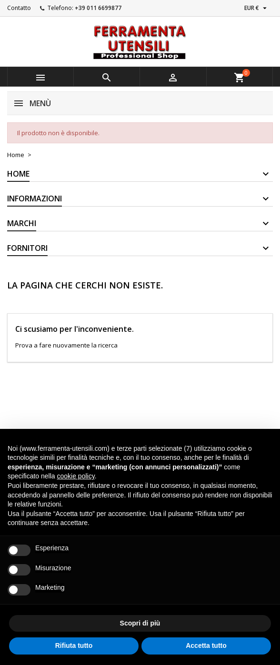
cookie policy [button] (76, 476)
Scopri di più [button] (140, 623)
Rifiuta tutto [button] (74, 645)
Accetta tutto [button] (206, 645)
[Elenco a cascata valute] (256, 8)
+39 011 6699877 (98, 8)
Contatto (19, 8)
